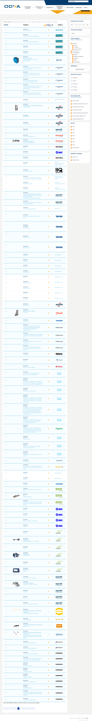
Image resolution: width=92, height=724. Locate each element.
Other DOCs (75, 157)
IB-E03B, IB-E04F (27, 282)
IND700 (24, 571)
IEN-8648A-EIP (26, 461)
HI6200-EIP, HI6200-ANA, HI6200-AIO (31, 36)
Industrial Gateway (27, 619)
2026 (74, 126)
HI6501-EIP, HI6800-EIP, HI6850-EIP (30, 41)
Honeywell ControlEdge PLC (29, 136)
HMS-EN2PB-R (26, 116)
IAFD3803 (25, 266)
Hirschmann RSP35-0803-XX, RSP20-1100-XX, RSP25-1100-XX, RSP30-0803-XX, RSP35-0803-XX (32, 87)
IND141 (24, 533)
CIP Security (75, 83)
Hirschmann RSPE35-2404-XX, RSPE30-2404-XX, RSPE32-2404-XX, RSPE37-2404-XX (32, 94)
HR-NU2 (25, 147)
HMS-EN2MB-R (26, 106)
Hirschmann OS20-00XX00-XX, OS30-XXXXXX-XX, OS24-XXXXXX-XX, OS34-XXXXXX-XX (31, 75)
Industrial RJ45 (26, 626)
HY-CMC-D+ (25, 189)
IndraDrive (25, 591)
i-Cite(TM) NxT (26, 354)
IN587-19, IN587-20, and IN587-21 (30, 520)
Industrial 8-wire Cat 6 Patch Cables (30, 613)
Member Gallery (76, 160)
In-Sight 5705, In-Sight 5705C (29, 681)
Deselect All (79, 39)
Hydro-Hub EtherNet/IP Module (29, 209)
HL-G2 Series (26, 100)
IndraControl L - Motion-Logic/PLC (30, 584)
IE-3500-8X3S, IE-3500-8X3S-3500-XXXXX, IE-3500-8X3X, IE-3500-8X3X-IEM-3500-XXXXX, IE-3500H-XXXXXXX (32, 421)
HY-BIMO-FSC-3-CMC (27, 183)
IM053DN (25, 484)
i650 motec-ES (26, 227)
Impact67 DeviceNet (27, 496)
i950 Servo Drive (26, 237)
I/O (23, 495)
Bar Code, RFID (76, 50)
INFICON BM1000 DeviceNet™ (29, 642)
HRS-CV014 (25, 153)
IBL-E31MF (25, 298)
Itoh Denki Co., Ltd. (59, 276)
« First (5, 708)
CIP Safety (75, 86)
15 (25, 708)
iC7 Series (25, 312)
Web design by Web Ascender (83, 720)
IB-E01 (24, 277)
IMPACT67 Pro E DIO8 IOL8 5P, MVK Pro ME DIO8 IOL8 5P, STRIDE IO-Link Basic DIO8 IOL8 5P (32, 503)
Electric (76, 45)
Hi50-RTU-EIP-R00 (27, 30)
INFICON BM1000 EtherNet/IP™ (30, 648)
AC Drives (32, 311)
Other (75, 60)
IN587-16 (25, 515)
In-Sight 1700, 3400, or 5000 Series (30, 653)
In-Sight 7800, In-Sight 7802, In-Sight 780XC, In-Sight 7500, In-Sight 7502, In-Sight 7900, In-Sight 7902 (32, 694)
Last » (33, 708)
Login (87, 718)
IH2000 (24, 473)
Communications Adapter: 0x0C (79, 116)
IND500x (25, 548)
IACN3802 (25, 261)
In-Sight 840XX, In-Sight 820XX (29, 699)
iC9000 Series (26, 321)
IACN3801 (25, 255)
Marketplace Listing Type (76, 153)
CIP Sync (74, 80)
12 (20, 708)
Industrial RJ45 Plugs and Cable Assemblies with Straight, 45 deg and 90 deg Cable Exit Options (32, 636)
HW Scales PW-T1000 (27, 171)
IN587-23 (25, 526)
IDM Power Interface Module (29, 367)
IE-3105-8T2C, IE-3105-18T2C (29, 391)
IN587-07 (25, 509)
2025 (74, 129)
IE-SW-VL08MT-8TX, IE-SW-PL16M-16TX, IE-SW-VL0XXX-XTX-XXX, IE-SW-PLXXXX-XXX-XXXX (32, 467)
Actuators (75, 43)
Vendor (60, 25)
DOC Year (73, 123)
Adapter (76, 54)
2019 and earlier (76, 147)
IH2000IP (25, 479)
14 (23, 708)
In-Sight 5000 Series (27, 665)
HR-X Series (25, 158)
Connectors (39, 624)
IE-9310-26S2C (26, 439)
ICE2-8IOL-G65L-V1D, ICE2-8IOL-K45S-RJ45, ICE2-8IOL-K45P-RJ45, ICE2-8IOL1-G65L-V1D (32, 348)
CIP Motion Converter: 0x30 (78, 106)
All (56, 21)
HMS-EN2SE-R (26, 123)
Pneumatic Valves (78, 49)
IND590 (24, 563)
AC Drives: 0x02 (76, 100)
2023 (74, 135)
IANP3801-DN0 (26, 272)
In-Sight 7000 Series (27, 687)
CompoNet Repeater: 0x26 (78, 119)
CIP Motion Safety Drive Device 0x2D (80, 112)
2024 (74, 132)
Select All (73, 39)
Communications (27, 105)
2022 (74, 138)
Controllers (25, 141)
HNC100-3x (25, 130)
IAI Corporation (58, 254)
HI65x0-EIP (25, 47)
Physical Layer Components (29, 610)
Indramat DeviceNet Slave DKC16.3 (30, 604)
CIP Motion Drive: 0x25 (77, 109)
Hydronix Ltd (57, 208)
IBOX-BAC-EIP (26, 305)
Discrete (29, 58)
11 (18, 708)
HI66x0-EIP (25, 53)
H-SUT (24, 164)
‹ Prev (8, 708)
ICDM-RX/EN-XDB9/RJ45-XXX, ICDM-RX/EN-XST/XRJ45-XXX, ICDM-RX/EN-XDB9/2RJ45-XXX (32, 336)
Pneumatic (76, 47)
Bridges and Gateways (37, 105)
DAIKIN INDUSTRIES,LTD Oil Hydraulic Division (59, 163)
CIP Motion (75, 77)
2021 (73, 141)
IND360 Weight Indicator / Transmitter (31, 541)
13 (22, 708)
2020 (74, 144)
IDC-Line (25, 360)
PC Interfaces (77, 62)
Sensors (25, 58)
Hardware (31, 141)
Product (26, 25)
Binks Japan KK (58, 473)
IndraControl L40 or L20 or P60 (29, 577)
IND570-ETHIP (26, 555)
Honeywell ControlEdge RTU (29, 142)
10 (16, 708)
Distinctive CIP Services (76, 74)
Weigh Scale (26, 540)
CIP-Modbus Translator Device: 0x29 (80, 103)
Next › (30, 708)
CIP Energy (75, 89)
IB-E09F (25, 293)
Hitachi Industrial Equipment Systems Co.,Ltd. (59, 177)
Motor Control (26, 311)
